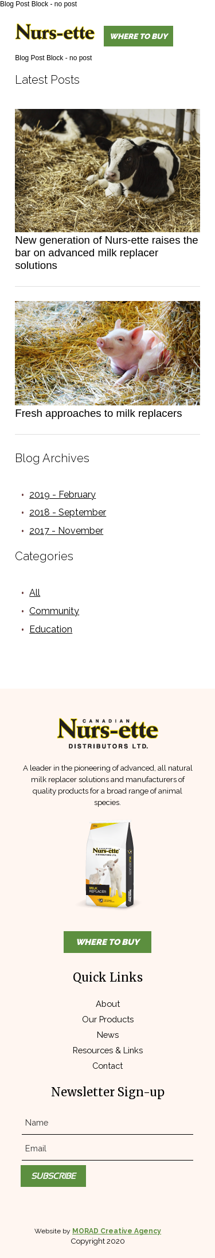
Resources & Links (108, 1050)
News (108, 1035)
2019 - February (62, 494)
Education (50, 629)
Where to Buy (138, 36)
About (108, 1004)
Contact (107, 1066)
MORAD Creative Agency (116, 1231)
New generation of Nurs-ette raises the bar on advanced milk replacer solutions (106, 252)
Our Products (108, 1019)
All (34, 592)
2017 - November (66, 530)
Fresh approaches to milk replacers (98, 413)
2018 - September (67, 512)
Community (54, 610)
